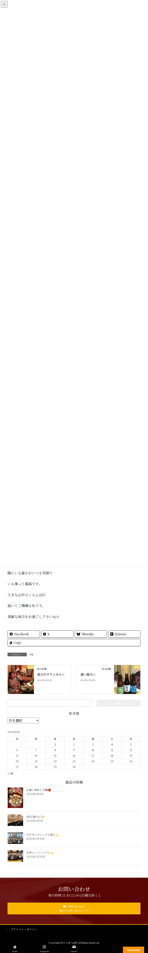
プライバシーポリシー (23, 929)
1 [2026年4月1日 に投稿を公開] (55, 744)
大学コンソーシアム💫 (40, 852)
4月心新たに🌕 (35, 817)
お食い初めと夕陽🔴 (38, 790)
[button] (74, 909)
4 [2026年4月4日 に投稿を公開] (112, 744)
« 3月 (10, 773)
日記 (31, 654)
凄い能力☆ (88, 674)
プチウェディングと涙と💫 (42, 835)
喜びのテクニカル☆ (51, 674)
